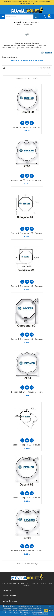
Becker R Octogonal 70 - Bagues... (27, 233)
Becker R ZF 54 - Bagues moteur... (27, 392)
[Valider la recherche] (36, 16)
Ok (46, 610)
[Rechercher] (22, 16)
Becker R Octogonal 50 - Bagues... (27, 339)
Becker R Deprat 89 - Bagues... (27, 127)
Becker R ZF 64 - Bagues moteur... (27, 550)
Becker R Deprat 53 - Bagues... (27, 445)
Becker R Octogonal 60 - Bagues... (27, 286)
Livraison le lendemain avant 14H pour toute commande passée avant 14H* (27, 2)
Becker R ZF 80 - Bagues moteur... (27, 180)
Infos (51, 610)
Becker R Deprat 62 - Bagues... (27, 497)
